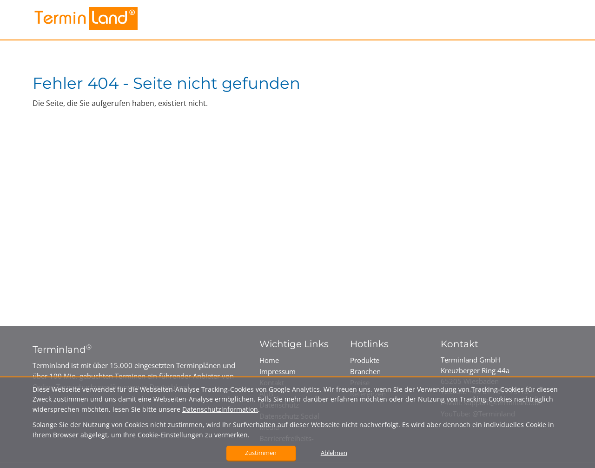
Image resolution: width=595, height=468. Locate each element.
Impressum (277, 371)
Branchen (365, 371)
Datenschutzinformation (220, 409)
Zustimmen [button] (261, 452)
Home (269, 360)
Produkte (364, 360)
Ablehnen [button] (334, 452)
